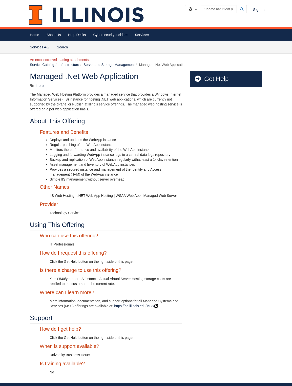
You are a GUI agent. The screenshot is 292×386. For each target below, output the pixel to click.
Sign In (259, 9)
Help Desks (77, 35)
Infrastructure (69, 65)
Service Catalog (42, 65)
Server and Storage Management (109, 65)
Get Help (211, 78)
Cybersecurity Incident (110, 35)
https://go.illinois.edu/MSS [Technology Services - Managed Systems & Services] (136, 306)
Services (142, 35)
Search (64, 46)
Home (34, 35)
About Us (53, 35)
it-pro (40, 86)
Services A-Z (39, 47)
